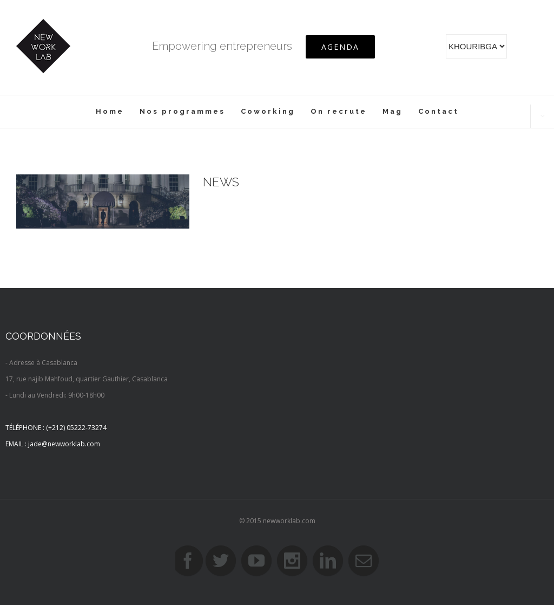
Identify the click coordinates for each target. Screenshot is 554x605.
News (221, 182)
